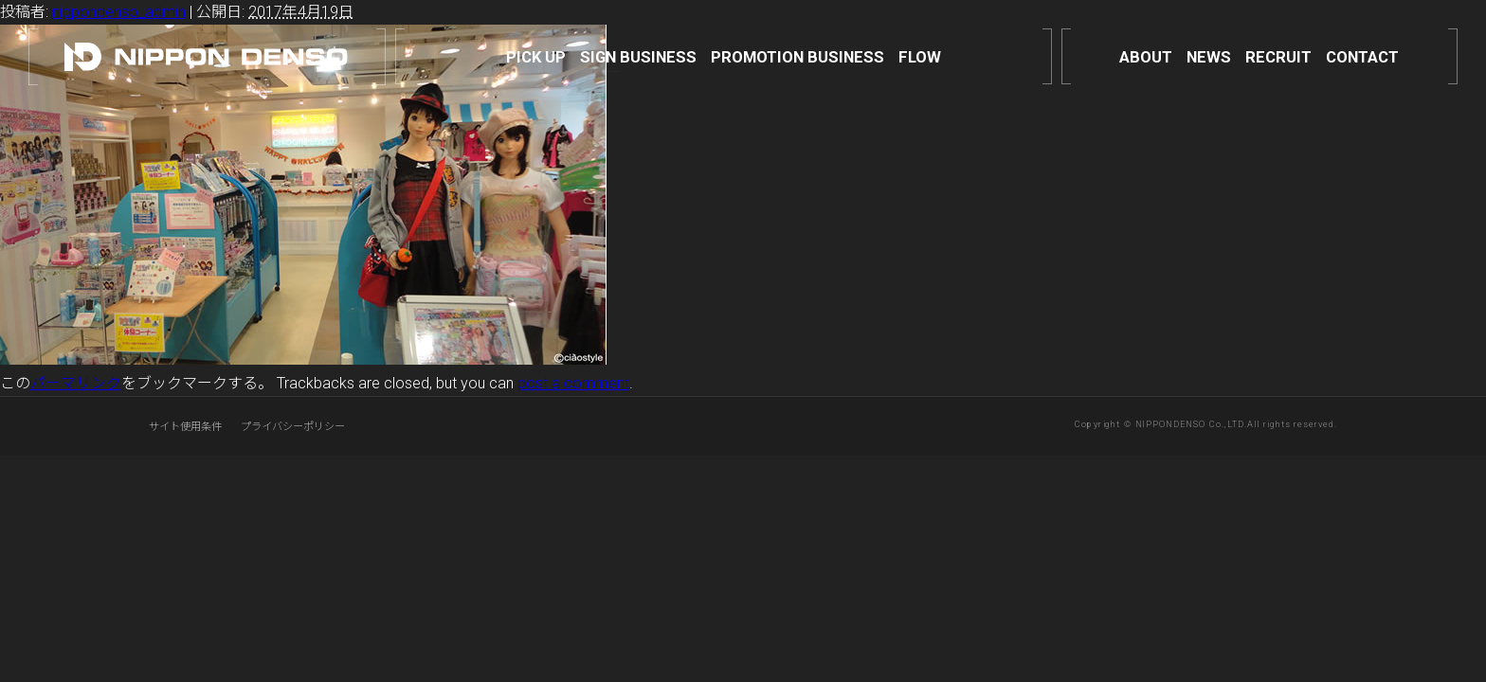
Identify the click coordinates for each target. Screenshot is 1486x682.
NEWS (1209, 56)
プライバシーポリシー (293, 427)
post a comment (573, 383)
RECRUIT (1278, 56)
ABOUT (1145, 56)
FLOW (919, 56)
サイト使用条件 (185, 427)
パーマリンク (75, 383)
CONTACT (1362, 56)
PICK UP (536, 56)
